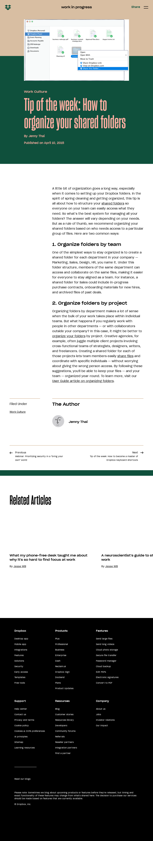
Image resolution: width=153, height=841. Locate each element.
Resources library (64, 720)
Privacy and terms (24, 720)
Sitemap (18, 742)
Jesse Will (19, 566)
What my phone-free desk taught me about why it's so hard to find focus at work (48, 557)
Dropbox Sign (62, 672)
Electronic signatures (107, 677)
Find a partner (63, 753)
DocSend (60, 677)
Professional (61, 644)
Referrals (60, 736)
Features (19, 655)
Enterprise (60, 655)
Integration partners (66, 747)
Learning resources (24, 747)
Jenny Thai (37, 136)
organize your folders (68, 336)
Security (18, 666)
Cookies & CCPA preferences (29, 731)
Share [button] (135, 7)
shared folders (113, 203)
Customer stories (64, 714)
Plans (58, 683)
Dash (57, 661)
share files (125, 356)
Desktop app (21, 638)
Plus (57, 638)
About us (100, 709)
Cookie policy (21, 725)
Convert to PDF (104, 683)
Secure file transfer (106, 655)
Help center (20, 709)
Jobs (98, 714)
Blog (57, 709)
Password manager (106, 661)
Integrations (20, 649)
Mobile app (20, 644)
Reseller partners (64, 742)
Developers (61, 725)
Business (59, 649)
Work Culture (35, 92)
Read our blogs (22, 779)
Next (114, 456)
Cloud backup (103, 666)
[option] (46, 557)
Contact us (20, 714)
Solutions (19, 661)
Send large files (104, 638)
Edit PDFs (101, 672)
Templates (19, 677)
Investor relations (105, 720)
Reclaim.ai (60, 666)
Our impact (102, 725)
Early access (21, 672)
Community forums (65, 731)
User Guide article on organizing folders (83, 381)
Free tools (19, 683)
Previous (39, 456)
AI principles (20, 736)
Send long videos (105, 644)
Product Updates (64, 688)
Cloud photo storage (107, 649)
